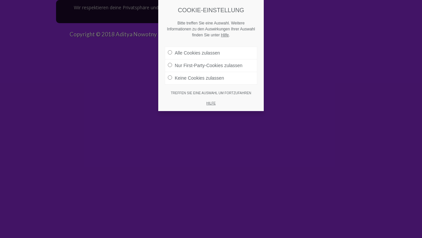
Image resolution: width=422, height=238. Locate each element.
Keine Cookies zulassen (196, 73)
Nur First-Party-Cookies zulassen (205, 60)
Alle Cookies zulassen (194, 48)
